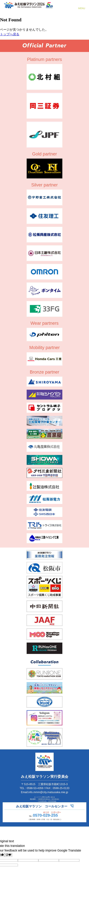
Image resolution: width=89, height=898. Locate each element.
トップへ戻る (9, 34)
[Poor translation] (8, 855)
